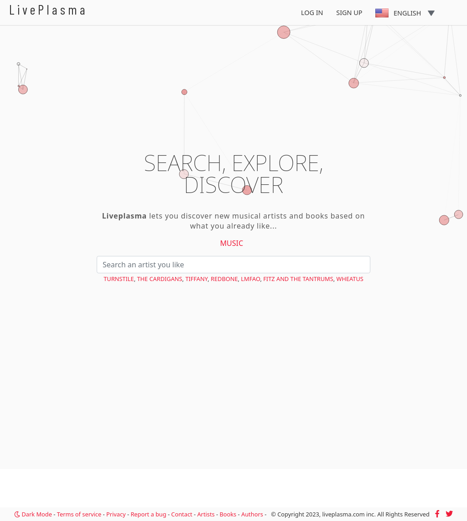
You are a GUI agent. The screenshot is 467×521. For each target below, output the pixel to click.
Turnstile (119, 279)
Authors (252, 514)
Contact (181, 514)
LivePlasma (48, 9)
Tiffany (196, 279)
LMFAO (250, 279)
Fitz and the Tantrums (298, 279)
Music (232, 243)
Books (227, 514)
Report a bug (148, 514)
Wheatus (350, 279)
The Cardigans (159, 279)
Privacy (116, 514)
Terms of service (79, 514)
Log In (312, 12)
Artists (205, 514)
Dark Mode (33, 514)
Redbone (224, 279)
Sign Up (349, 12)
